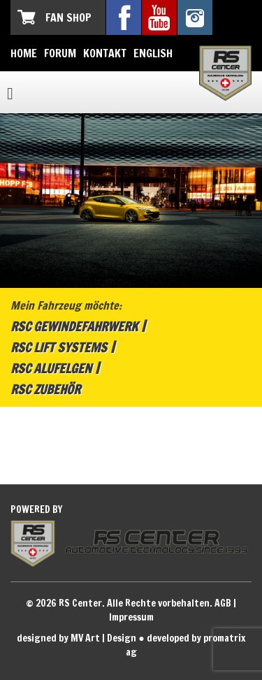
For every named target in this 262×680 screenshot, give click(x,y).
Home (23, 53)
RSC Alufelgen (51, 368)
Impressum (131, 617)
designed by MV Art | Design (76, 638)
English (153, 53)
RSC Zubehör (45, 389)
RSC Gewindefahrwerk (74, 326)
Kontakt (104, 53)
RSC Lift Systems (58, 347)
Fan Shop (68, 17)
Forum (60, 53)
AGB (222, 603)
